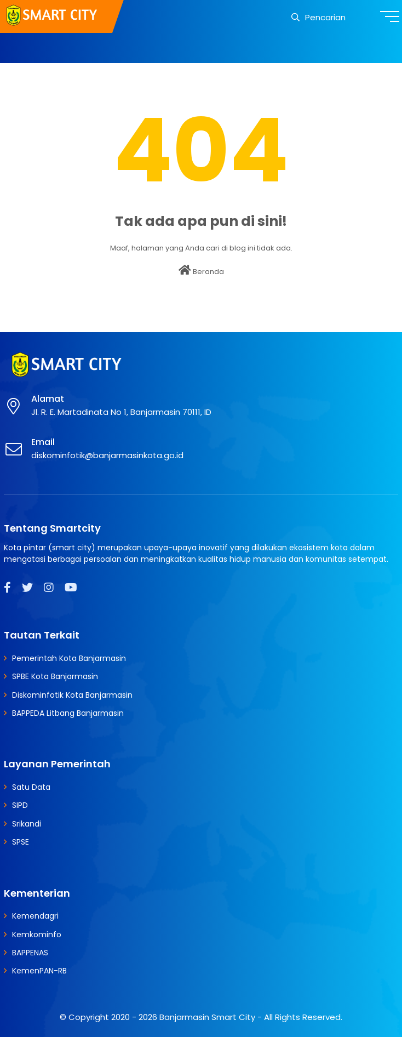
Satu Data (31, 787)
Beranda (201, 271)
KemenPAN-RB (39, 970)
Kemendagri (35, 915)
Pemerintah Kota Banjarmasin (69, 658)
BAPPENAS (30, 952)
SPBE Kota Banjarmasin (55, 676)
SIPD (20, 805)
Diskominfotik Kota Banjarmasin (72, 695)
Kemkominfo (36, 934)
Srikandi (26, 823)
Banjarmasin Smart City (207, 1017)
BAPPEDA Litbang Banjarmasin (68, 713)
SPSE (20, 841)
